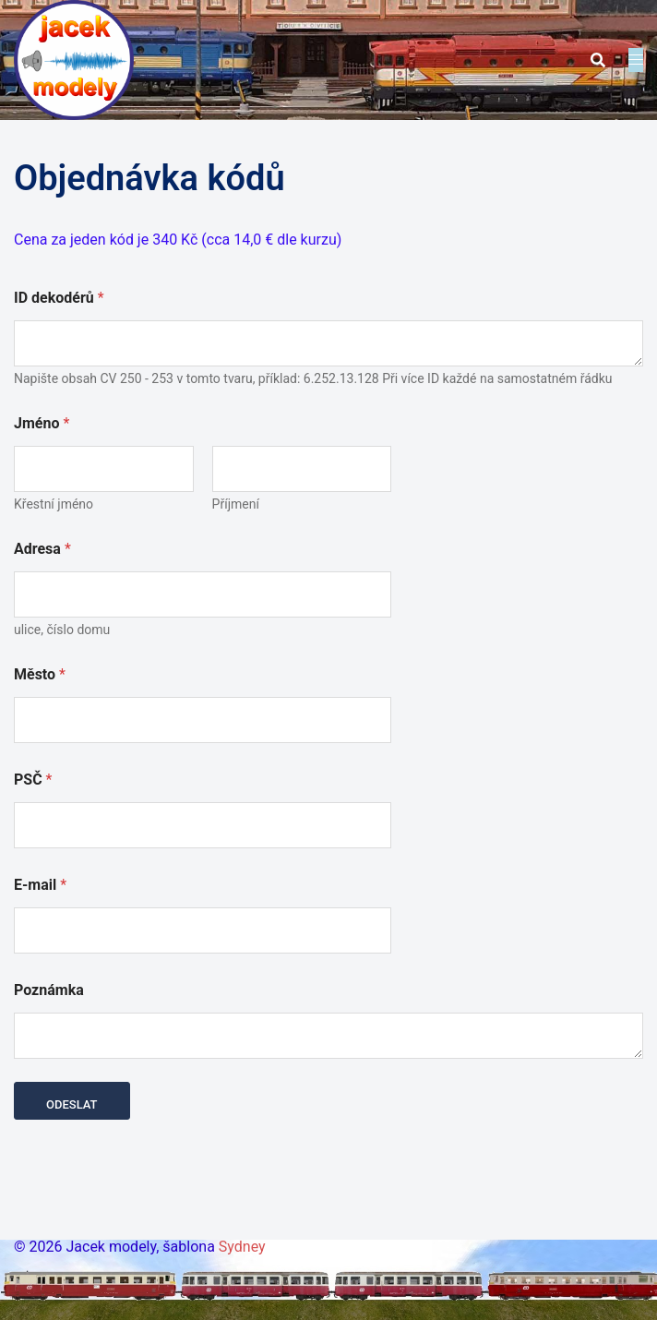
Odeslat (72, 1104)
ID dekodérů (59, 297)
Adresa (42, 549)
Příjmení (235, 504)
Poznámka (49, 990)
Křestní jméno (53, 504)
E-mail (40, 885)
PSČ (33, 779)
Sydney (242, 1246)
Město (40, 674)
